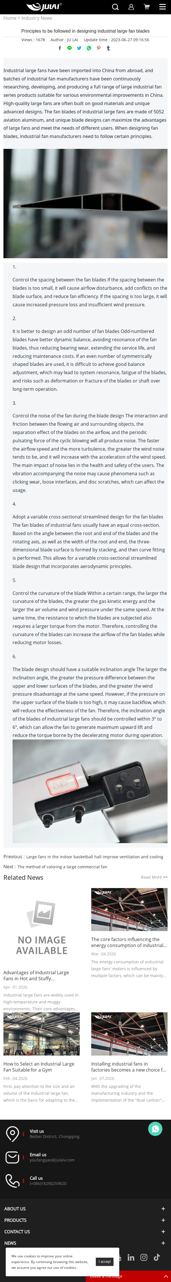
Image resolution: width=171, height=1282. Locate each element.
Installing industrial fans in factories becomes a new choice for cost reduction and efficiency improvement (129, 1067)
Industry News (36, 18)
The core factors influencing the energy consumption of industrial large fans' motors (127, 942)
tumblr (108, 48)
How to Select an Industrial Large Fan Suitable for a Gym (38, 1067)
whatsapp (89, 48)
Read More (154, 877)
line (69, 48)
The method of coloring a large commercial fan (62, 866)
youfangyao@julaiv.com (52, 1160)
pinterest (99, 48)
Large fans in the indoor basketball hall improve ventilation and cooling (94, 856)
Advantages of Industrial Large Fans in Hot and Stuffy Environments (36, 976)
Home (10, 18)
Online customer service (155, 1129)
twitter (79, 48)
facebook (60, 48)
